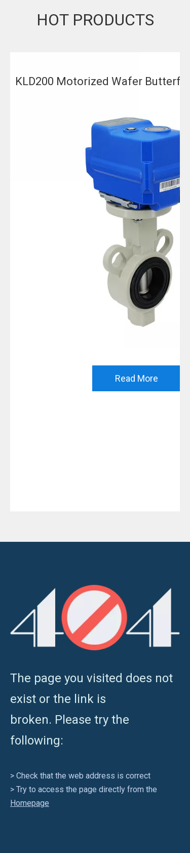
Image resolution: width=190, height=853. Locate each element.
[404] (95, 617)
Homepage (29, 803)
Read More (136, 378)
